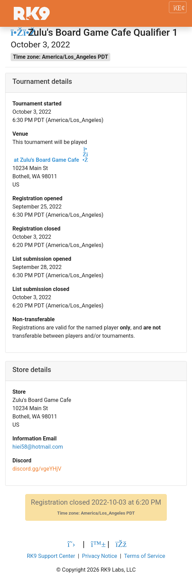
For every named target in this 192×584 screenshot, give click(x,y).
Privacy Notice (99, 556)
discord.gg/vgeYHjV (36, 468)
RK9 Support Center (51, 556)
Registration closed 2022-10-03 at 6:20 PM (96, 507)
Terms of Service (144, 556)
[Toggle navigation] (177, 7)
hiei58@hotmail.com (37, 446)
